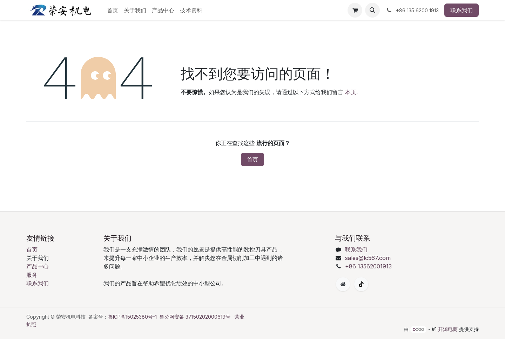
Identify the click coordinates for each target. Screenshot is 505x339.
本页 (350, 92)
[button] (372, 10)
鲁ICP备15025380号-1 (132, 317)
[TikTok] (361, 284)
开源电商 (448, 329)
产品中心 (37, 266)
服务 (32, 274)
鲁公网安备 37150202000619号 (195, 317)
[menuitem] (112, 10)
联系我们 (461, 10)
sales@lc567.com (368, 257)
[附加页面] (343, 284)
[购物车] (355, 10)
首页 (252, 159)
